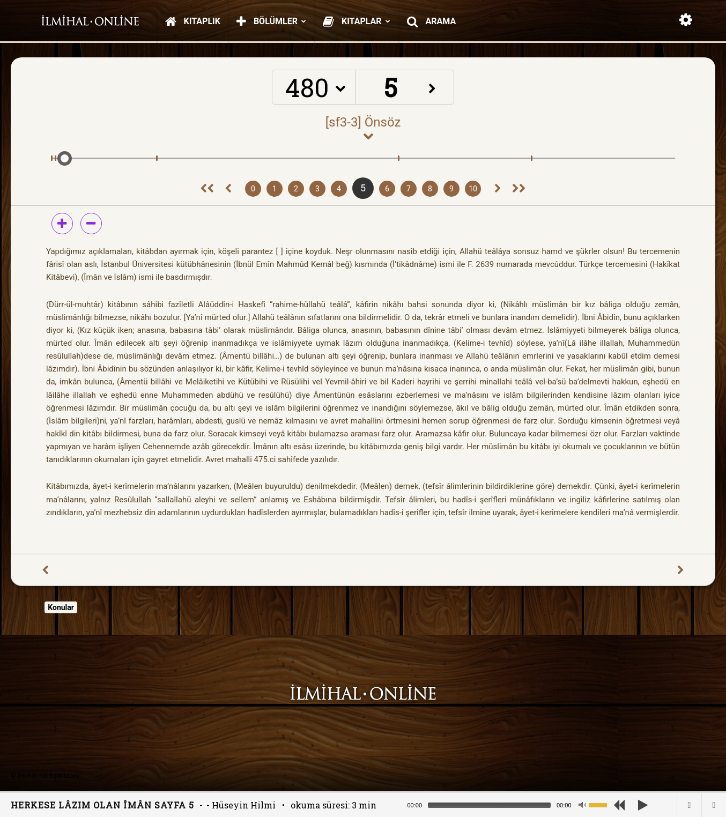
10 (473, 188)
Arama (431, 21)
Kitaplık (192, 21)
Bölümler (271, 21)
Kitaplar (356, 21)
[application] (511, 805)
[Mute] (581, 805)
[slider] (489, 805)
